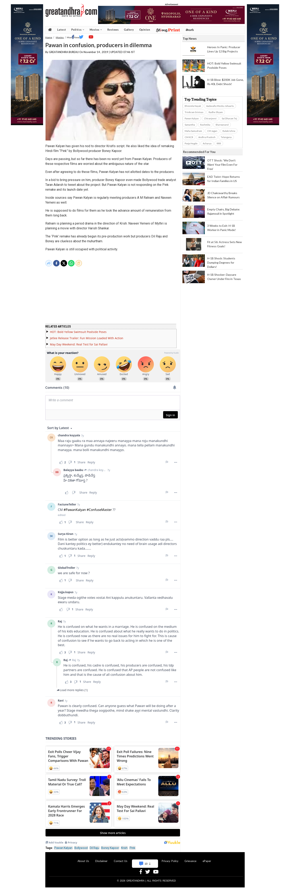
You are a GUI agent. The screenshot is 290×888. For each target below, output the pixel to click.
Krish (124, 845)
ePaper (207, 858)
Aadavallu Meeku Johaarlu (220, 106)
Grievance (190, 858)
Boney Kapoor (110, 845)
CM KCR (189, 137)
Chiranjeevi (210, 118)
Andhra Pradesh (206, 137)
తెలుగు (190, 29)
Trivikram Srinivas (194, 112)
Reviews (113, 29)
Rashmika (205, 124)
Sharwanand (222, 124)
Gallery (129, 29)
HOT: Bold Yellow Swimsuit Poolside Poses (78, 329)
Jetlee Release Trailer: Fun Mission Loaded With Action (86, 336)
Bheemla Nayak (193, 106)
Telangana (226, 137)
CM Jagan (212, 131)
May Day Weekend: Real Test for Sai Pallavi (79, 342)
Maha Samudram (193, 131)
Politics (77, 29)
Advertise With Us (144, 858)
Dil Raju (94, 845)
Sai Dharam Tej (229, 118)
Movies (96, 29)
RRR (219, 143)
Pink (132, 845)
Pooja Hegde (191, 143)
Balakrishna (229, 131)
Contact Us (120, 858)
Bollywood (81, 845)
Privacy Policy (170, 858)
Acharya (207, 143)
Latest (61, 29)
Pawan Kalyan (63, 845)
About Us (83, 858)
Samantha (190, 124)
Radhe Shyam (216, 112)
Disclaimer (101, 858)
